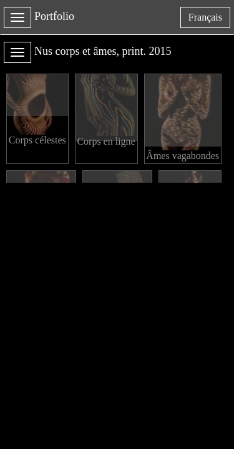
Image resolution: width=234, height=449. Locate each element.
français (209, 19)
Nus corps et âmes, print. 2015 (102, 51)
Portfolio (54, 16)
